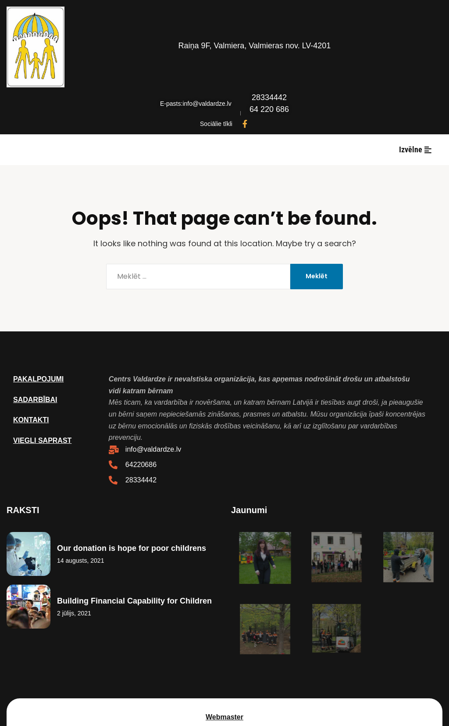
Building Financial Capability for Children (134, 601)
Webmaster (224, 717)
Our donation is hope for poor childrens (131, 548)
